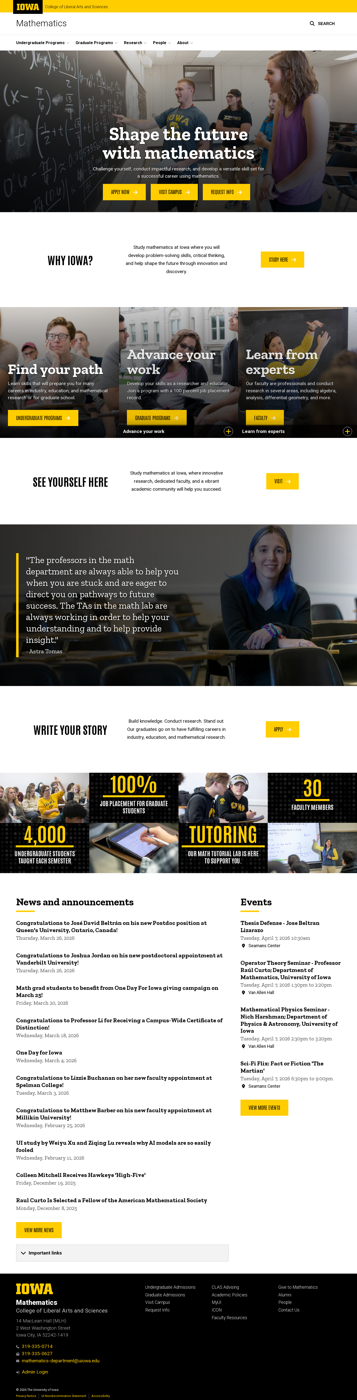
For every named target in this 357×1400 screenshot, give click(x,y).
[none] (122, 1253)
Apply (282, 729)
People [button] (159, 42)
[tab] (122, 1253)
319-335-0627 (34, 1353)
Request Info (226, 192)
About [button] (182, 42)
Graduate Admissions (165, 1294)
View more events (264, 1107)
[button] (322, 23)
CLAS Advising (225, 1287)
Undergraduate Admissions (170, 1287)
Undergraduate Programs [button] (40, 42)
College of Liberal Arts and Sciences (76, 7)
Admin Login (35, 1372)
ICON (217, 1310)
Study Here (282, 259)
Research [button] (133, 42)
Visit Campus (174, 192)
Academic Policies (229, 1294)
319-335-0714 (34, 1346)
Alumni (284, 1294)
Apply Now (124, 192)
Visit (282, 481)
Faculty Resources (229, 1317)
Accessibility (100, 1396)
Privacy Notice (26, 1396)
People (285, 1302)
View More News (39, 1230)
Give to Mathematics (298, 1287)
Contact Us (288, 1310)
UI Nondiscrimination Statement (63, 1396)
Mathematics (41, 23)
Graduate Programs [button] (94, 42)
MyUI (216, 1302)
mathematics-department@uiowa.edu (57, 1361)
